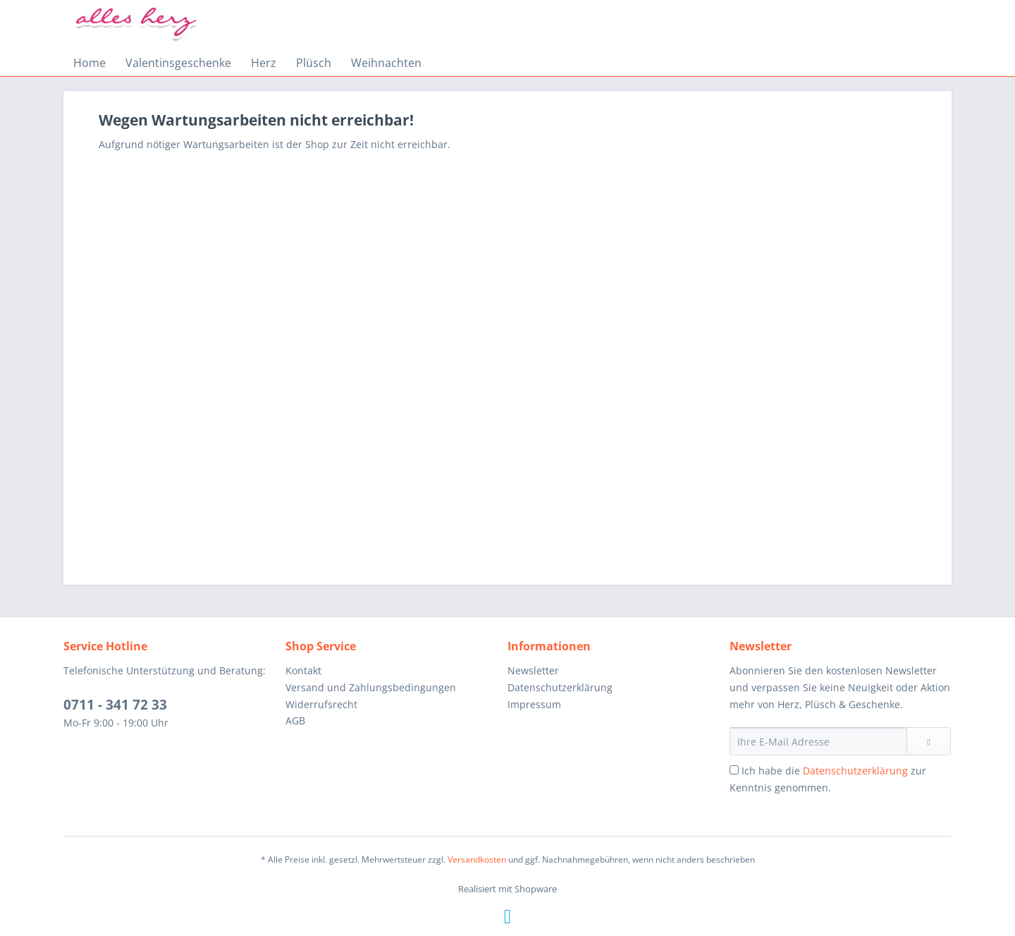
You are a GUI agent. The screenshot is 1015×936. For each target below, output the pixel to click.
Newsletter (533, 670)
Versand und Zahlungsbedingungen (370, 687)
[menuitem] (89, 62)
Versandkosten (477, 859)
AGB (295, 720)
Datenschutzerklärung (560, 687)
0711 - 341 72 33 (115, 704)
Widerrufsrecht (321, 704)
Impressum (534, 704)
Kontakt (303, 670)
